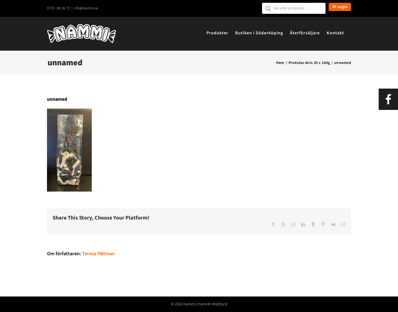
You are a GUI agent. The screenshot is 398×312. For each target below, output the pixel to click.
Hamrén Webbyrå (212, 304)
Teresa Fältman (98, 253)
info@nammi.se (86, 8)
